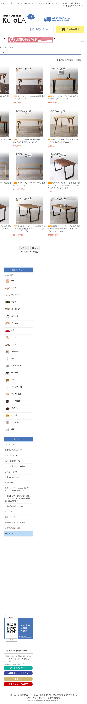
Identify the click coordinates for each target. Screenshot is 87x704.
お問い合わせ (10, 517)
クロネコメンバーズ (18, 668)
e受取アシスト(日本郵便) (18, 684)
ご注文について (11, 445)
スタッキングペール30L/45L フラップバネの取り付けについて (17, 489)
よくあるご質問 (68, 6)
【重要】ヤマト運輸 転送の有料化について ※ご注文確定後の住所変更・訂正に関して (17, 498)
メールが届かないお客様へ (15, 466)
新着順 (78, 60)
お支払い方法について (13, 450)
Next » (35, 248)
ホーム (13, 695)
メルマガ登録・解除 (12, 528)
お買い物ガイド (76, 3)
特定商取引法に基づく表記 (15, 522)
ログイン (80, 6)
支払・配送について (42, 695)
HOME (65, 3)
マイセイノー (18, 679)
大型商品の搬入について (14, 506)
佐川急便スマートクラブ (18, 673)
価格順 (70, 60)
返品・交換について (12, 461)
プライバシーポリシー (36, 698)
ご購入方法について (12, 477)
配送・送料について (12, 455)
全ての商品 (9, 275)
